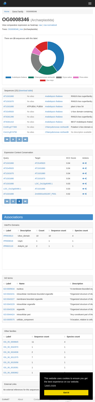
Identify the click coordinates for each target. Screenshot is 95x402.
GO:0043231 (8, 294)
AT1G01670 (8, 101)
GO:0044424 (8, 314)
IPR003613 (8, 236)
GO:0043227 (8, 299)
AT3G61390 (8, 117)
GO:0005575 (8, 319)
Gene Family (17, 11)
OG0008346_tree (15, 29)
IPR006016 (8, 241)
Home (6, 11)
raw (40, 25)
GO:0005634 (8, 289)
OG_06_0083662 (10, 373)
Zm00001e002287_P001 (45, 194)
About (20, 399)
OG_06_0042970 (10, 347)
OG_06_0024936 (10, 352)
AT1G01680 (8, 106)
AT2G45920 (8, 112)
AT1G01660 (8, 96)
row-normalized (50, 25)
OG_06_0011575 (10, 357)
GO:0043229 (8, 304)
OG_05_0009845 (10, 342)
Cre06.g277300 (10, 127)
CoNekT (5, 399)
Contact (37, 399)
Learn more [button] (50, 385)
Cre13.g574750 (10, 132)
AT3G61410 (8, 122)
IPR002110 (8, 246)
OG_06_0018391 (10, 367)
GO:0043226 (8, 309)
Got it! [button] (66, 392)
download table (25, 90)
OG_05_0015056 (10, 362)
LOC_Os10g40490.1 (44, 184)
